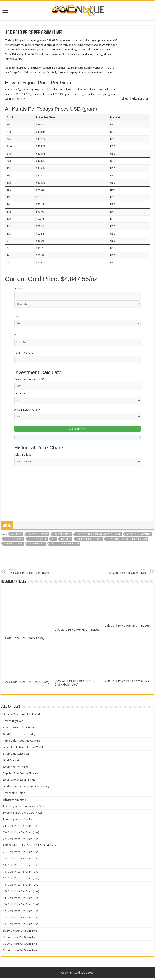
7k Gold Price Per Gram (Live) (20, 943)
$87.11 (40, 204)
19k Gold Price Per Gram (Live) (21, 865)
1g (53, 539)
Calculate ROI (77, 428)
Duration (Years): (24, 393)
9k (8, 240)
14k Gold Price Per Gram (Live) (21, 897)
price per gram (13, 543)
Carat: (17, 316)
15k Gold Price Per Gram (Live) (30, 571)
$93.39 (40, 197)
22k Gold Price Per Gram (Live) (27, 682)
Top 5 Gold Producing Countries (22, 740)
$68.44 (40, 226)
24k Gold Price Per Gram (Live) (77, 630)
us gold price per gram (64, 543)
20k (9, 160)
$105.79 (40, 182)
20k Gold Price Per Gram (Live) (21, 858)
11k (9, 226)
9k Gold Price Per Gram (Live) (20, 930)
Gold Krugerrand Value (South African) (26, 786)
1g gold (66, 539)
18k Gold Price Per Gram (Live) (21, 871)
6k (8, 262)
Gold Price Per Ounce (15, 766)
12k (9, 219)
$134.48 (40, 146)
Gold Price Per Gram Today (24, 638)
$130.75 (40, 153)
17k (9, 182)
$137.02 (40, 139)
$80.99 (40, 211)
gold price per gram (88, 539)
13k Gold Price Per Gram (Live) (21, 904)
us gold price (36, 543)
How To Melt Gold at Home (19, 727)
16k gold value (37, 539)
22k (9, 139)
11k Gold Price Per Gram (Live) (21, 917)
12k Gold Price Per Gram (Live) (21, 911)
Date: (17, 335)
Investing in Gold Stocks (17, 819)
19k (9, 168)
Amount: (19, 288)
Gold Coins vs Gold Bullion (19, 780)
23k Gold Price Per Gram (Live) (127, 625)
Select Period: (22, 454)
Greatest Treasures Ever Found (21, 714)
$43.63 (40, 255)
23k (9, 132)
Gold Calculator (12, 760)
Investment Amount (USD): (30, 379)
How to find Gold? (14, 793)
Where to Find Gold (14, 799)
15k (9, 197)
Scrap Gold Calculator (23, 72)
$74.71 (40, 219)
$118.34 (40, 168)
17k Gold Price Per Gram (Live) (124, 571)
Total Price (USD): (24, 352)
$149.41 (40, 124)
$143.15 (40, 132)
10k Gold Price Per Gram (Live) (21, 924)
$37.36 (40, 262)
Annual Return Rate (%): (28, 409)
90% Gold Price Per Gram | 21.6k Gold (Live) (74, 682)
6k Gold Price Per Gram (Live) (20, 950)
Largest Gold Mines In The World (23, 747)
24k (9, 124)
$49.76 (40, 248)
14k (9, 204)
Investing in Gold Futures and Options (25, 806)
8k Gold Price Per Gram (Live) (20, 937)
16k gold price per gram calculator (98, 534)
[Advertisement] (77, 560)
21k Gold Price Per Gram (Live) (127, 681)
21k (9, 153)
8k (8, 248)
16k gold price (62, 534)
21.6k (10, 146)
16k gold (16, 534)
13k (9, 211)
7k (8, 255)
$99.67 (40, 190)
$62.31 (40, 233)
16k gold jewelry (37, 534)
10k (9, 233)
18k (9, 175)
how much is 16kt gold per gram (127, 539)
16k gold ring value (138, 534)
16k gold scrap (13, 539)
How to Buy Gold (13, 721)
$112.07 (40, 175)
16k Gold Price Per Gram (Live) (21, 884)
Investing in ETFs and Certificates (23, 812)
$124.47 (40, 160)
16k (9, 190)
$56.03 (40, 240)
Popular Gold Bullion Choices (20, 773)
